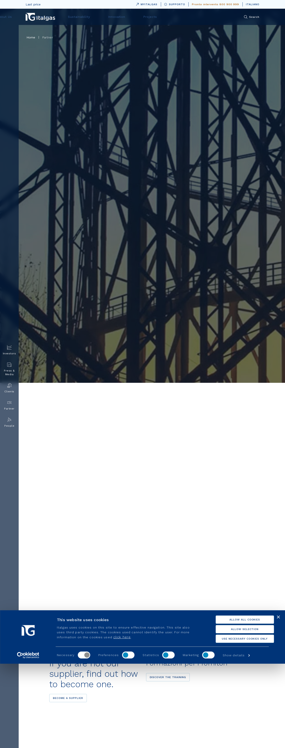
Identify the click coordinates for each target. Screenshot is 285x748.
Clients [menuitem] (9, 388)
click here (122, 721)
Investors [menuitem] (9, 350)
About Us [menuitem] (89, 16)
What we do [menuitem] (119, 16)
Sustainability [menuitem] (151, 16)
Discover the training (168, 677)
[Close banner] (278, 701)
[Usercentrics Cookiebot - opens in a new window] (28, 739)
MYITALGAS (145, 3)
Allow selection (237, 713)
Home (30, 37)
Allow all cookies (237, 703)
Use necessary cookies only (238, 723)
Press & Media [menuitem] (9, 369)
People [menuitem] (9, 422)
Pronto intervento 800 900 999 (215, 4)
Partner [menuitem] (9, 405)
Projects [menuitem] (210, 16)
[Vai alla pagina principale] (40, 17)
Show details (234, 739)
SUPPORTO (174, 4)
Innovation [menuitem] (183, 16)
